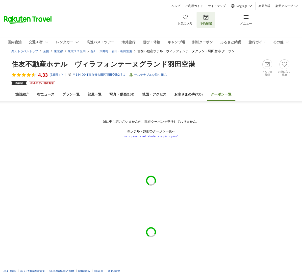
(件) (57, 74)
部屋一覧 (94, 94)
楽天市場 (264, 6)
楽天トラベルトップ (24, 51)
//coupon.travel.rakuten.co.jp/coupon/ (151, 136)
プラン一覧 (71, 94)
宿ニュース (45, 94)
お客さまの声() (188, 94)
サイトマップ (217, 6)
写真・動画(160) (121, 94)
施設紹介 (22, 94)
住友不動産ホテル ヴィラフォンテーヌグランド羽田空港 (103, 64)
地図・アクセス (154, 94)
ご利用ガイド (194, 6)
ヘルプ (175, 6)
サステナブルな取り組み (150, 74)
